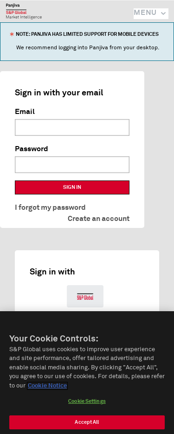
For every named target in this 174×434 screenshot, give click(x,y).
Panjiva (24, 11)
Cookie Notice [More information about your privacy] (47, 388)
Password (31, 149)
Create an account (98, 218)
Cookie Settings (87, 403)
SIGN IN (72, 187)
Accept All (87, 424)
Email (25, 111)
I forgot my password (50, 207)
